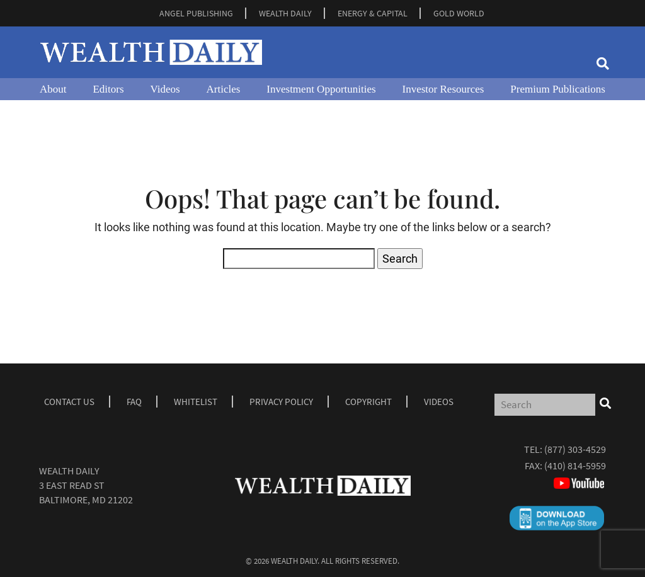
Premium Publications (557, 89)
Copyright (368, 402)
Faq (134, 402)
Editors (108, 89)
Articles (224, 89)
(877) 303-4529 (575, 449)
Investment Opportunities (320, 89)
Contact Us (69, 402)
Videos (165, 89)
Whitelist (195, 402)
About (53, 89)
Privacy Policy (281, 402)
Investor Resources (443, 89)
